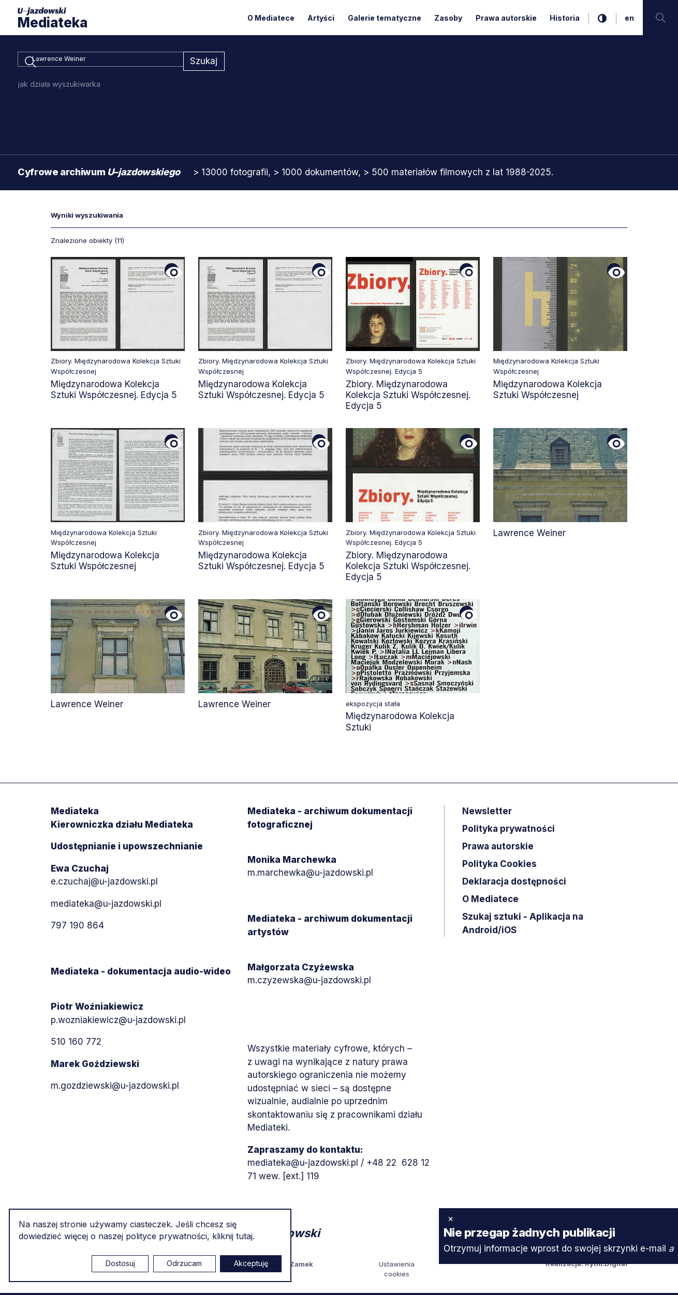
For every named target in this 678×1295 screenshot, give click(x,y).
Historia (565, 17)
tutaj (244, 1236)
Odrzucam (184, 1263)
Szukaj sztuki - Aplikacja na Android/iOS (522, 925)
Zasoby (448, 17)
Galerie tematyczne (384, 17)
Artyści (320, 17)
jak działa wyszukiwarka (59, 86)
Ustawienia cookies (397, 1271)
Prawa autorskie (506, 17)
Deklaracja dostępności (514, 883)
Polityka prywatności (508, 831)
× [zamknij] (450, 1218)
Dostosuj (120, 1263)
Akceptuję (251, 1263)
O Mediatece (270, 17)
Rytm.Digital (606, 1265)
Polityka (499, 866)
